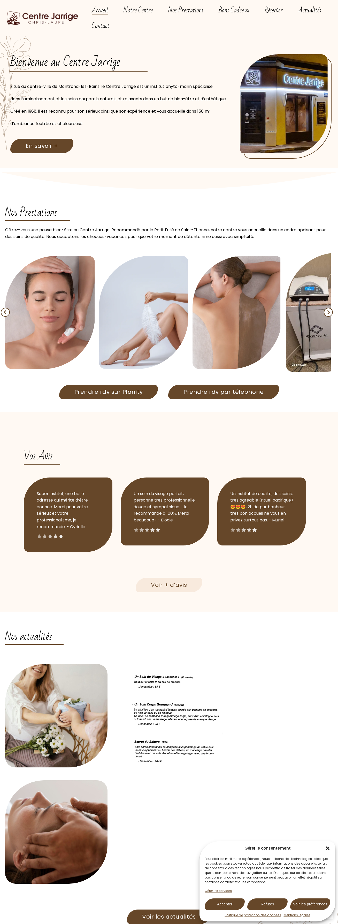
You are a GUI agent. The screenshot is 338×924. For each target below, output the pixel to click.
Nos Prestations (185, 10)
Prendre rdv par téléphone (223, 392)
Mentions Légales (156, 919)
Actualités (309, 10)
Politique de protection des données (253, 915)
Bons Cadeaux (234, 10)
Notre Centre (138, 10)
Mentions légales (297, 915)
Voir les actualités (169, 800)
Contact (100, 26)
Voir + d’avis (169, 585)
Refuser (267, 904)
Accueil (100, 10)
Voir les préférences (310, 904)
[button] (327, 848)
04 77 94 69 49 (197, 877)
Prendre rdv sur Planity (108, 392)
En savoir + (42, 146)
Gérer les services (218, 891)
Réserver (274, 10)
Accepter (224, 904)
